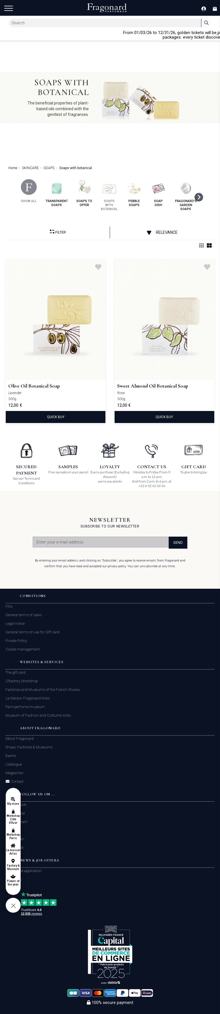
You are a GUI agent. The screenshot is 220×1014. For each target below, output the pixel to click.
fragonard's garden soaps (186, 195)
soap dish (158, 193)
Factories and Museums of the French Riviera (42, 689)
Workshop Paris (13, 836)
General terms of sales (23, 615)
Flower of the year (13, 882)
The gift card (15, 672)
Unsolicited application (23, 871)
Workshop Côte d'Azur (13, 819)
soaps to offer (84, 193)
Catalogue (13, 764)
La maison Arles (13, 852)
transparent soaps (57, 193)
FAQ (9, 606)
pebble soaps (134, 193)
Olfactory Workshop (21, 681)
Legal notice (15, 623)
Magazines (14, 773)
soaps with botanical (109, 195)
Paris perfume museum (25, 707)
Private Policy (16, 641)
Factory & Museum (13, 867)
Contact (16, 781)
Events (10, 756)
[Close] (217, 34)
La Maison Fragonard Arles (27, 698)
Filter (58, 232)
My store (13, 803)
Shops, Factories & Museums (28, 747)
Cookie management (22, 649)
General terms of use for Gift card (32, 632)
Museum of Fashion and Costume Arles (38, 715)
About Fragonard (19, 738)
